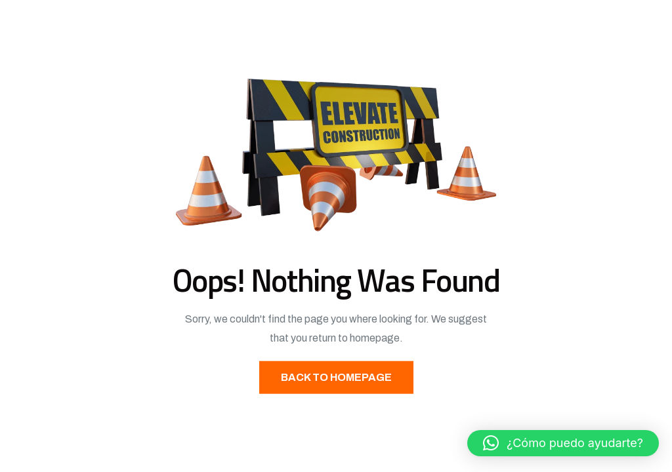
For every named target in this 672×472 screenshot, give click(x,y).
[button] (563, 443)
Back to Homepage (336, 376)
